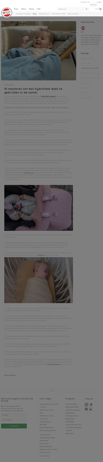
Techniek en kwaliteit (23, 14)
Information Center (58, 14)
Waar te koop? (73, 14)
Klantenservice (85, 2)
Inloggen (99, 2)
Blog (34, 14)
